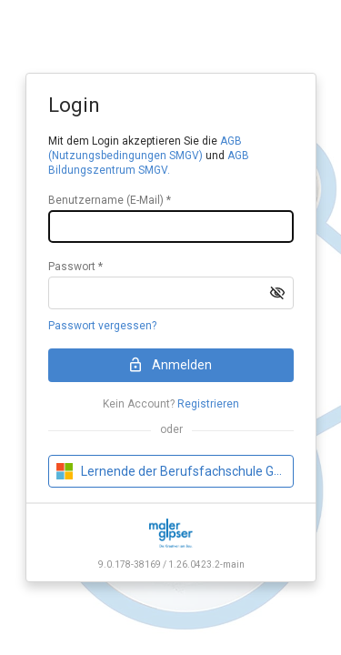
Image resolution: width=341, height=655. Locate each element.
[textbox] (171, 226)
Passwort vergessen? (102, 325)
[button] (277, 292)
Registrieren (208, 404)
